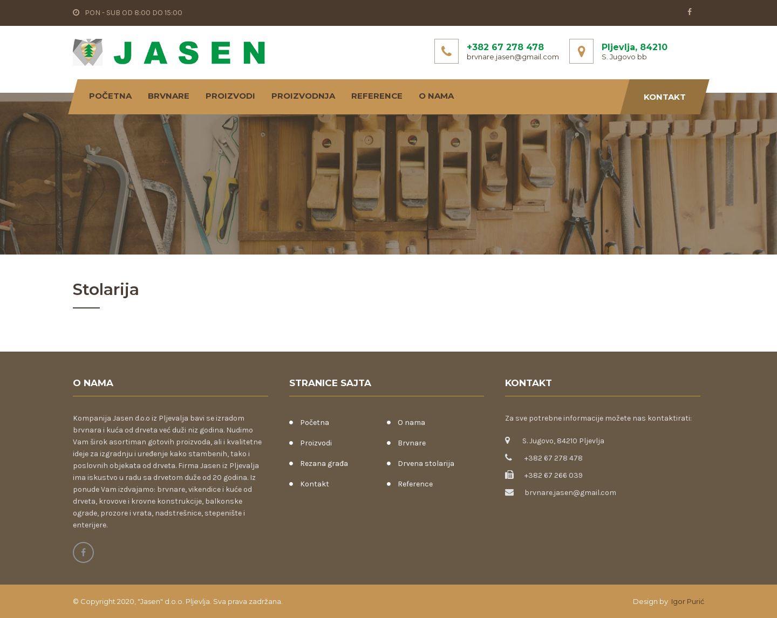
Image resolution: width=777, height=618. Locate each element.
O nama (436, 96)
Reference (377, 96)
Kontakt (665, 97)
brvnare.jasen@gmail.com (513, 56)
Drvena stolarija (426, 463)
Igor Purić (687, 601)
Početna (110, 96)
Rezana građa (324, 463)
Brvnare (168, 96)
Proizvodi (230, 96)
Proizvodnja (303, 96)
